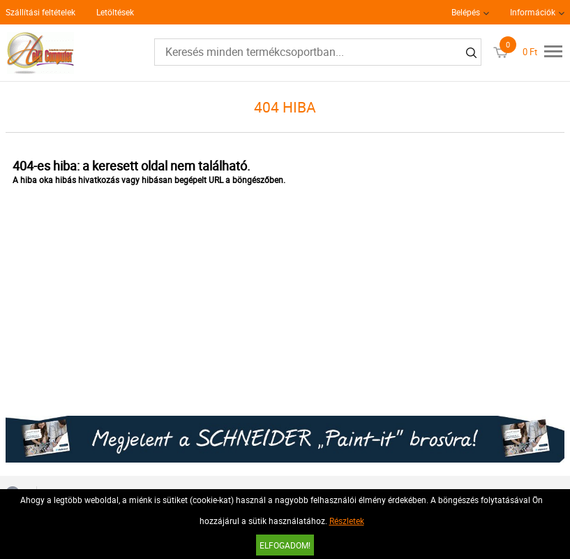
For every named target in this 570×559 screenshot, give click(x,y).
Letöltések (115, 11)
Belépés (465, 11)
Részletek (346, 520)
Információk (532, 11)
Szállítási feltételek (40, 11)
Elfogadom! (285, 545)
